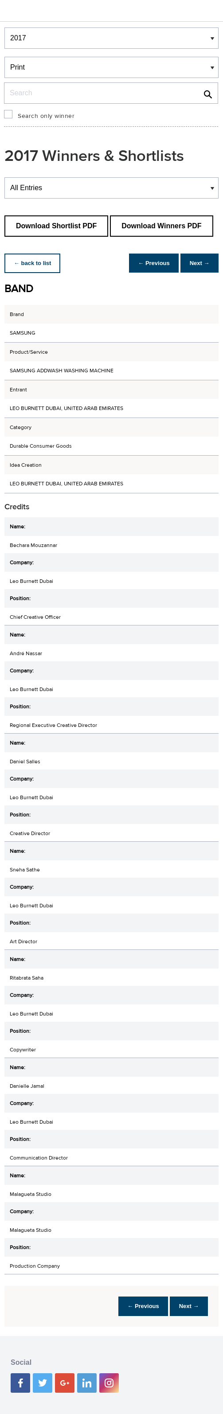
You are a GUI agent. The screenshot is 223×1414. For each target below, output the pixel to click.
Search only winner (46, 116)
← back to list (34, 263)
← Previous (149, 263)
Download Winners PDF (161, 226)
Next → (198, 263)
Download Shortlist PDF (56, 226)
